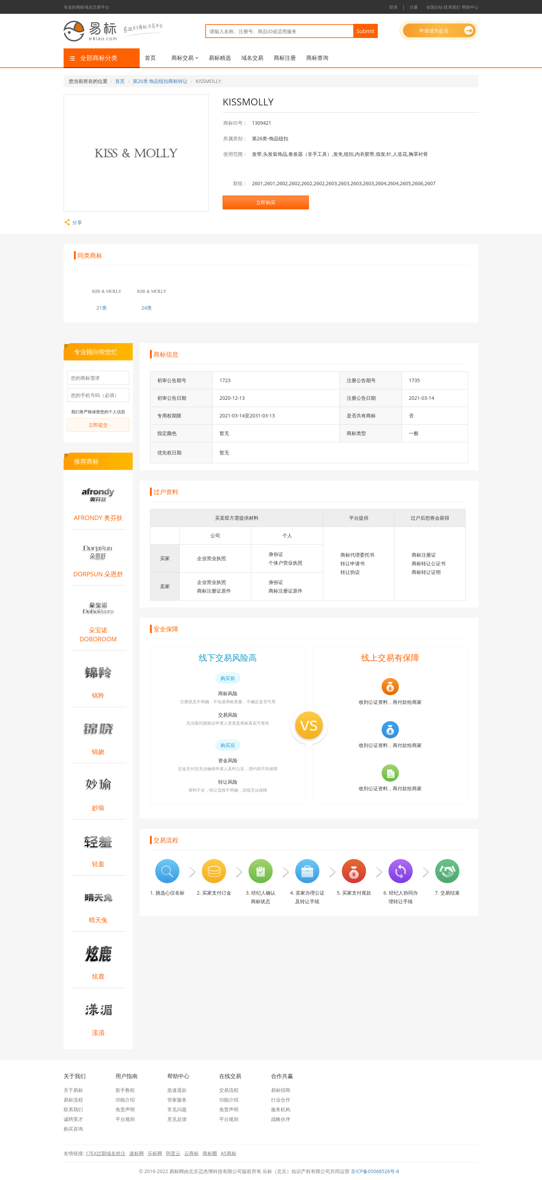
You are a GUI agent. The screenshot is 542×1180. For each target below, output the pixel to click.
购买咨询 (73, 1128)
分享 (73, 222)
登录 (393, 7)
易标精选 (220, 58)
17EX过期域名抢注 (105, 1153)
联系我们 (452, 7)
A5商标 (228, 1153)
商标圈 (210, 1153)
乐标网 (155, 1153)
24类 (146, 307)
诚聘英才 (73, 1119)
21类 (101, 307)
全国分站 (434, 7)
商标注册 (285, 58)
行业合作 (280, 1099)
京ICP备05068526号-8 (375, 1171)
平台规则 (125, 1119)
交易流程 (229, 1090)
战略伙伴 (280, 1119)
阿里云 (173, 1153)
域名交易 (252, 58)
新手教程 (125, 1090)
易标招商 (280, 1090)
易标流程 (73, 1099)
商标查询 (317, 58)
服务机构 (280, 1109)
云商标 (191, 1153)
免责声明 (125, 1109)
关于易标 (73, 1090)
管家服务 (177, 1099)
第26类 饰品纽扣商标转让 (160, 81)
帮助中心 (470, 7)
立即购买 (265, 202)
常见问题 (177, 1109)
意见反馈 (177, 1119)
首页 (150, 58)
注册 (414, 7)
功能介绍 (125, 1099)
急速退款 (177, 1090)
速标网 (136, 1153)
